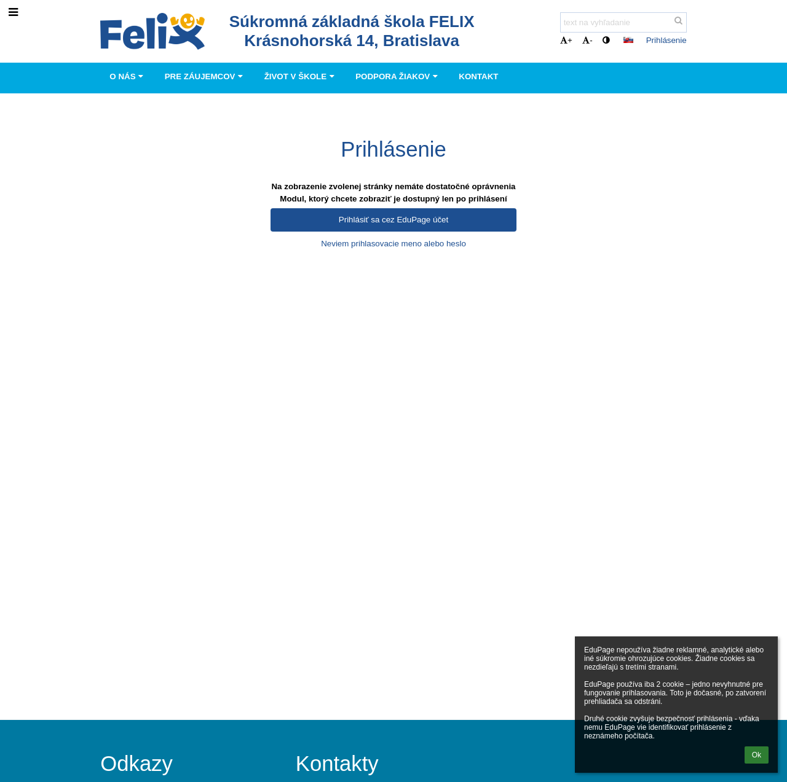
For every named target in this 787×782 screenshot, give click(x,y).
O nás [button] (127, 76)
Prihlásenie (666, 40)
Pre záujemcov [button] (205, 76)
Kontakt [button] (478, 76)
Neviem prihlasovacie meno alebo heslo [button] (393, 243)
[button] (628, 40)
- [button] (587, 40)
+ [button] (566, 40)
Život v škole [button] (301, 76)
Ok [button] (756, 755)
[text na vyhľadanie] (623, 22)
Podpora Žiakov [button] (397, 76)
